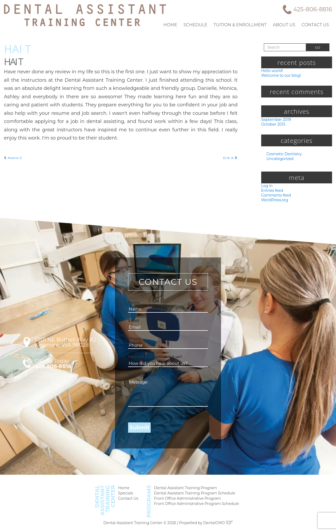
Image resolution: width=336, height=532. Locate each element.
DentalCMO (215, 522)
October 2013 (273, 124)
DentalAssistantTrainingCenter (108, 501)
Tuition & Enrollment (245, 25)
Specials (129, 495)
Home (181, 25)
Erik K (231, 141)
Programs (151, 502)
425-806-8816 (313, 9)
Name (132, 304)
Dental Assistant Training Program (185, 489)
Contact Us (316, 25)
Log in (266, 186)
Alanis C (12, 141)
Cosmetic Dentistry (282, 154)
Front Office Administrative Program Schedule (195, 506)
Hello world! (271, 70)
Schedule (204, 25)
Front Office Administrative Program (187, 500)
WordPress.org (273, 201)
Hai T (17, 48)
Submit (137, 429)
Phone (133, 340)
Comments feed (274, 196)
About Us (287, 25)
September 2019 (275, 119)
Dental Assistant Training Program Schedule (193, 495)
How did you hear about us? (150, 358)
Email (133, 322)
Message (134, 377)
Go (317, 47)
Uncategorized (278, 159)
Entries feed (271, 191)
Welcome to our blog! (279, 75)
